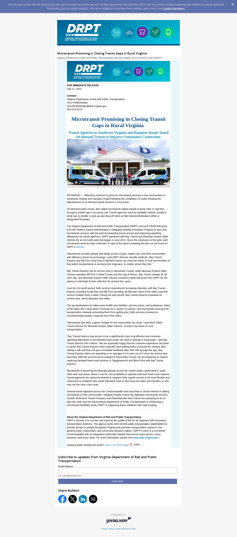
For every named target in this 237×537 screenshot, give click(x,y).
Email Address (65, 466)
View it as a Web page (117, 445)
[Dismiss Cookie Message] (232, 3)
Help (134, 529)
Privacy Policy (107, 529)
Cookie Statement (174, 8)
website (80, 246)
